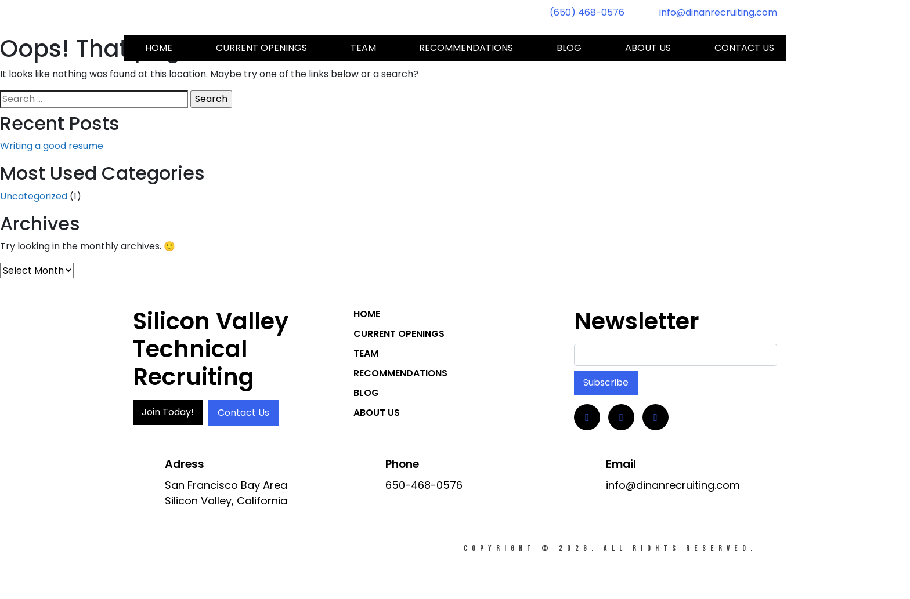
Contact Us (243, 412)
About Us (648, 48)
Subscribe (606, 382)
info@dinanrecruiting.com (718, 12)
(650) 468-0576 (587, 12)
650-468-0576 (424, 485)
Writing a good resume (51, 146)
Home (158, 48)
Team (363, 48)
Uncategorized (33, 196)
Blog (569, 48)
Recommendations (466, 48)
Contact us (744, 48)
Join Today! (168, 412)
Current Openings (261, 48)
